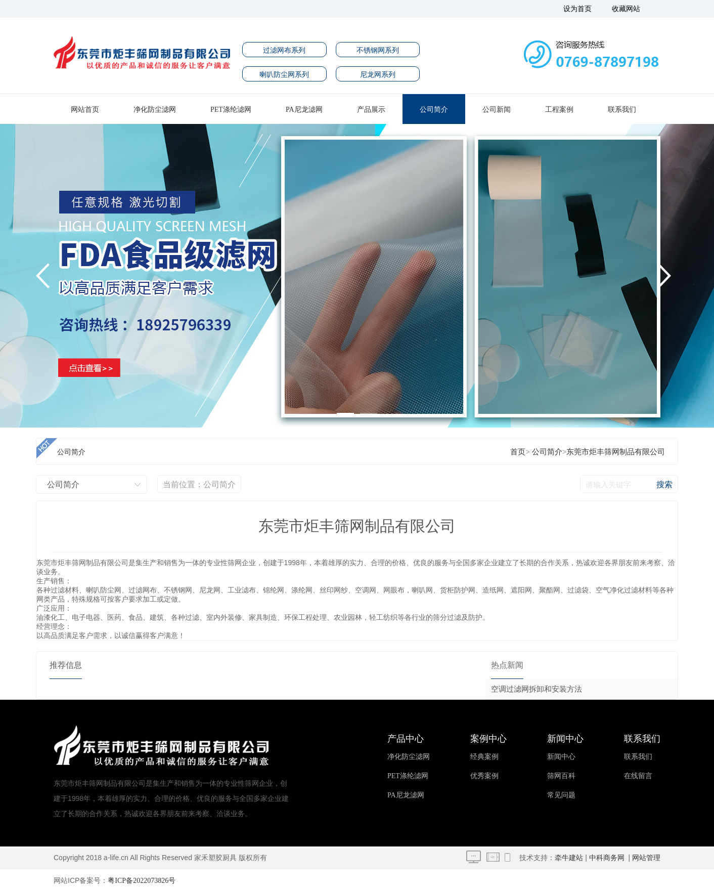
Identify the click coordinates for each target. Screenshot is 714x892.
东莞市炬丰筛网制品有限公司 (615, 452)
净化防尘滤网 (154, 109)
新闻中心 (561, 756)
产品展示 (371, 109)
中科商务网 (606, 858)
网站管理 (646, 858)
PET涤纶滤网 (230, 109)
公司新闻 (496, 109)
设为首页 (577, 9)
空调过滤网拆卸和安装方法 (536, 689)
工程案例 (559, 109)
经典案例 (484, 756)
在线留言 (638, 776)
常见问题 (561, 795)
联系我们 (622, 109)
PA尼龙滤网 (304, 109)
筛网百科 (561, 776)
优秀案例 (484, 776)
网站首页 (85, 109)
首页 (517, 452)
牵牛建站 (569, 858)
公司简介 (434, 109)
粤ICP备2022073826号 (141, 880)
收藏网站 (626, 9)
